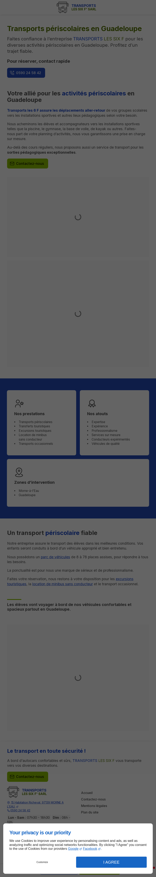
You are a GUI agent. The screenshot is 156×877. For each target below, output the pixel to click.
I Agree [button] (111, 862)
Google (73, 848)
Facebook (90, 848)
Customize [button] (42, 862)
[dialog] (78, 848)
